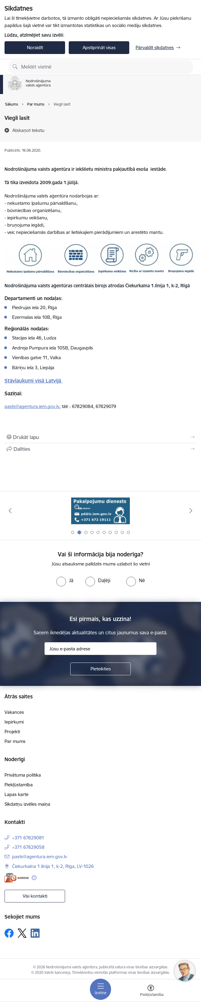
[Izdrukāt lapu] (100, 437)
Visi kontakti (35, 896)
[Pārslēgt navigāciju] (100, 989)
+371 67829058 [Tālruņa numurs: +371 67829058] (28, 847)
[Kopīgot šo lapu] (100, 449)
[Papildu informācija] (34, 877)
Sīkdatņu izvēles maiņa (27, 804)
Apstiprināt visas (99, 47)
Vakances (14, 712)
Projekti (12, 731)
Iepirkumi (14, 722)
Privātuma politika (23, 775)
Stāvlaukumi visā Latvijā (34, 380)
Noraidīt (35, 47)
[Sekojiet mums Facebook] (9, 933)
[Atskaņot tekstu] (28, 130)
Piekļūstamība (19, 785)
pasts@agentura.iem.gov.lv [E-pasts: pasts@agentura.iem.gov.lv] (39, 856)
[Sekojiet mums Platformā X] (22, 933)
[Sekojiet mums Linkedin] (35, 933)
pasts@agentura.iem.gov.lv (32, 406)
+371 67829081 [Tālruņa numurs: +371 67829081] (28, 838)
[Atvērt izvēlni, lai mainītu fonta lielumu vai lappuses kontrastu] (150, 991)
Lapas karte (16, 794)
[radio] (64, 580)
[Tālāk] (191, 510)
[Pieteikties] (100, 669)
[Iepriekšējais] (10, 510)
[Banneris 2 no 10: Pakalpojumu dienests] (100, 511)
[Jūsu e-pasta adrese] (100, 648)
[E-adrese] (17, 878)
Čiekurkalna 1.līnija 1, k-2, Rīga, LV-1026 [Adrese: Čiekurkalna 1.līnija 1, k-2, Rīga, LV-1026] (53, 866)
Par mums (15, 741)
